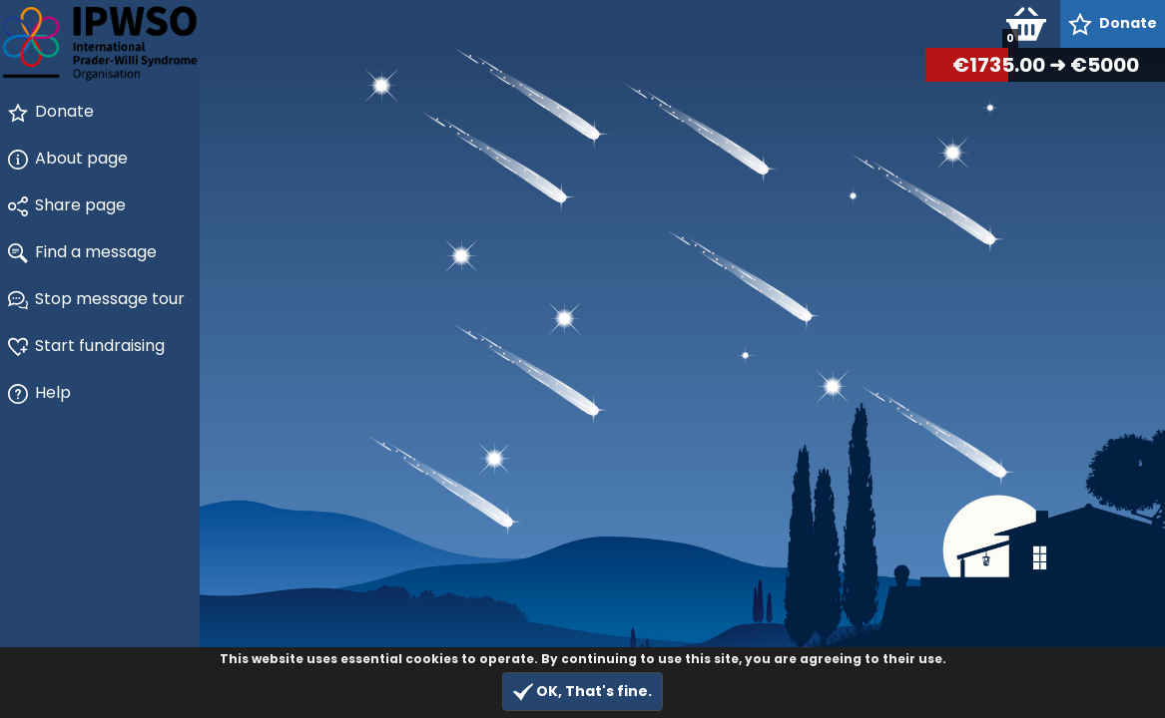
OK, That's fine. (582, 691)
